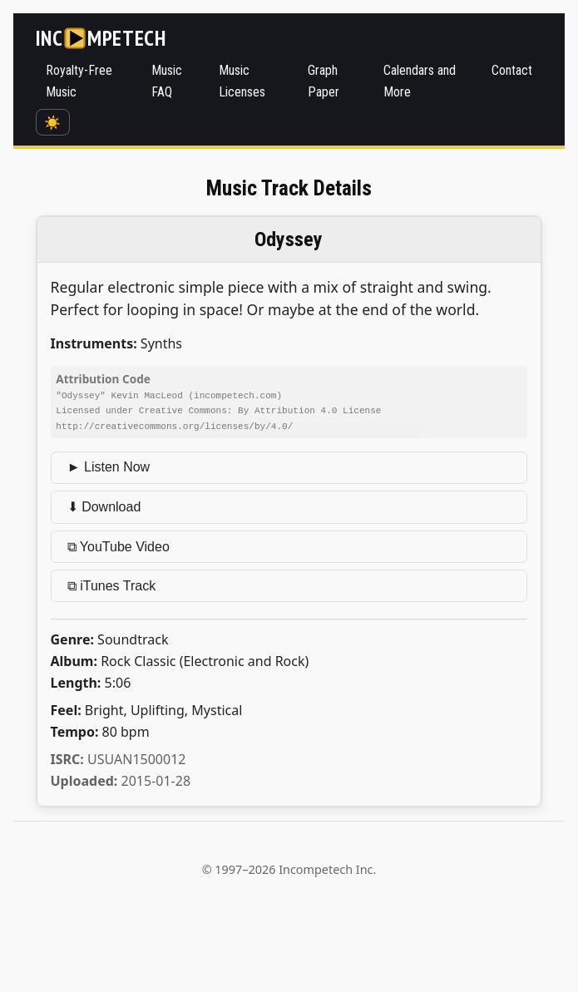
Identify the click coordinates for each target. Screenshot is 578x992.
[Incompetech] (101, 38)
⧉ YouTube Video (118, 545)
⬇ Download (104, 505)
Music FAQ (166, 81)
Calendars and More (419, 81)
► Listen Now (108, 465)
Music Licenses (242, 81)
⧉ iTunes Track (111, 584)
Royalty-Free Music (79, 81)
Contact (512, 70)
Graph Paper (323, 81)
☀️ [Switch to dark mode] (52, 123)
